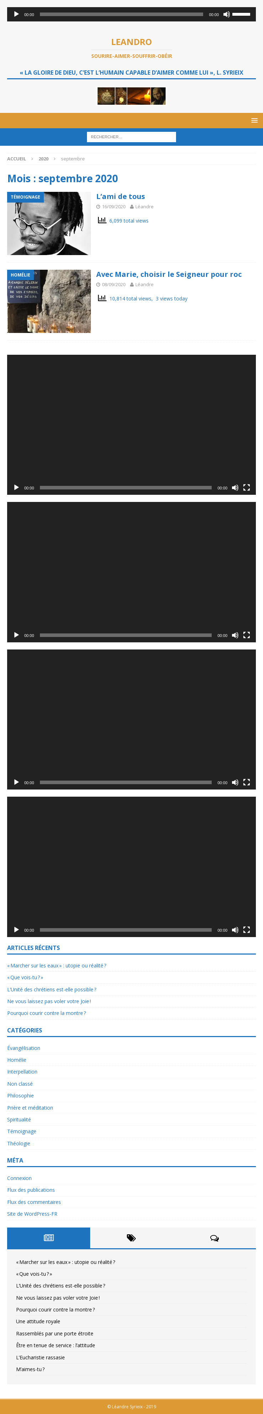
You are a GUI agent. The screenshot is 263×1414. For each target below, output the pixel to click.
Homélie (16, 1059)
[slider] (121, 14)
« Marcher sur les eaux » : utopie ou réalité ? (56, 965)
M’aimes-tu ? (30, 1369)
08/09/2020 (113, 284)
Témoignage (21, 1131)
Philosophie (20, 1095)
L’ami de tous (120, 196)
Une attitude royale (38, 1321)
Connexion (19, 1178)
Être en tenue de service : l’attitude (55, 1345)
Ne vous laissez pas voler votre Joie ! (49, 1001)
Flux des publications (31, 1189)
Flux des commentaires (34, 1202)
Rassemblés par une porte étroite (54, 1333)
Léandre (144, 206)
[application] (131, 14)
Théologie (18, 1143)
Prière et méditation (30, 1107)
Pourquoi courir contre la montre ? (46, 1013)
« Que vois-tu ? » (25, 977)
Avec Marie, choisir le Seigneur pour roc (169, 274)
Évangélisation (23, 1048)
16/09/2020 (113, 206)
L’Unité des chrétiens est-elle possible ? (51, 989)
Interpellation (22, 1071)
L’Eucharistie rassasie (40, 1357)
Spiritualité (19, 1119)
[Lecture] (16, 14)
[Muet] (226, 14)
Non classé (20, 1083)
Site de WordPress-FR (32, 1213)
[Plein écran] (246, 487)
